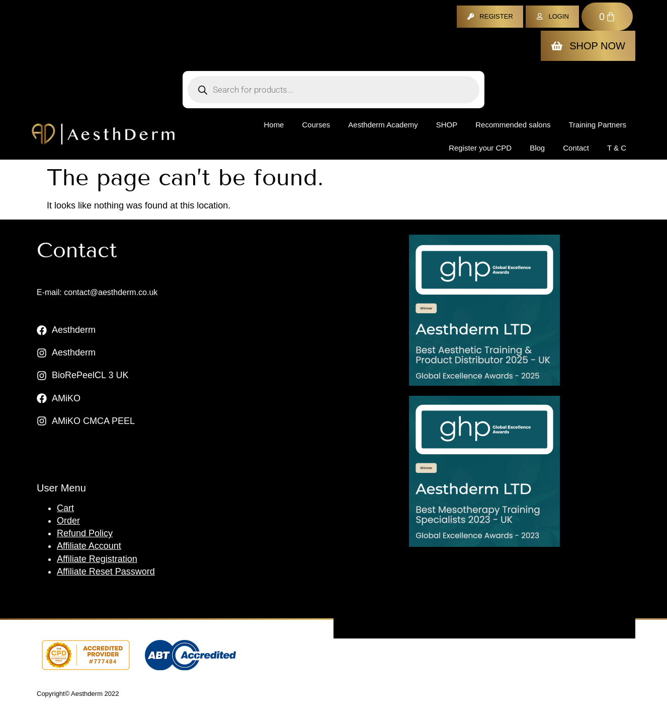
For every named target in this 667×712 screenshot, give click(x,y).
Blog (537, 148)
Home (274, 124)
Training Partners (598, 124)
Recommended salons (512, 124)
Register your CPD (480, 148)
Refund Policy (85, 533)
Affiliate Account (89, 546)
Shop (447, 124)
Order (68, 521)
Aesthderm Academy (383, 124)
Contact (576, 148)
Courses (316, 124)
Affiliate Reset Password (106, 571)
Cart (65, 508)
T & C (616, 148)
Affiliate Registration (97, 559)
